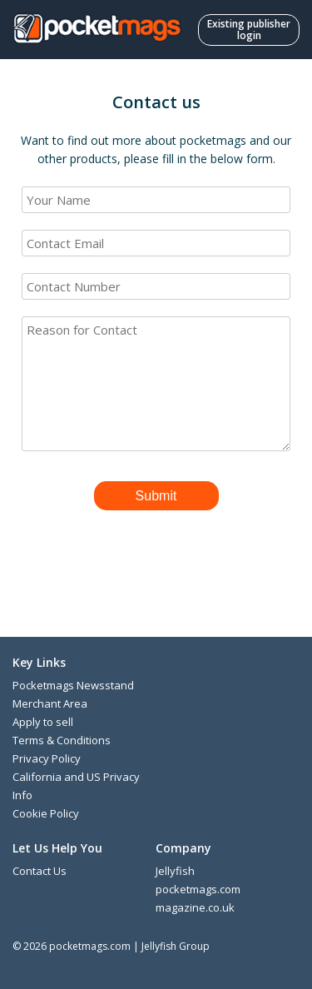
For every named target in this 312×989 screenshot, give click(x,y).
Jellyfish (175, 870)
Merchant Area (49, 703)
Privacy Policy (46, 758)
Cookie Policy (45, 813)
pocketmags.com (198, 889)
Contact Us (39, 870)
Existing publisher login (248, 29)
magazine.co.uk (195, 907)
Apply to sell (42, 721)
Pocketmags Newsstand (73, 685)
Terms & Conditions (61, 740)
